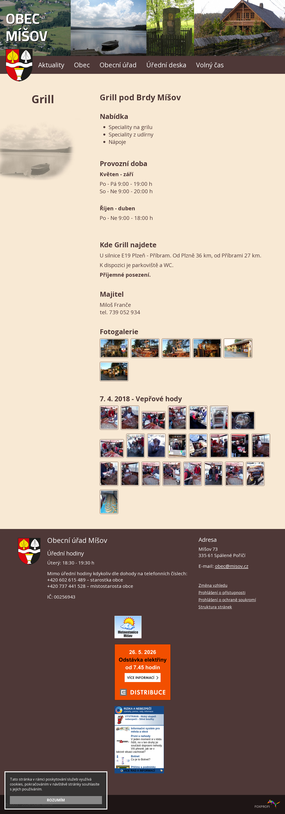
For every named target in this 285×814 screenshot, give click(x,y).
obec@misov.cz (231, 566)
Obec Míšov (27, 43)
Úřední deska (166, 64)
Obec (82, 64)
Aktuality (51, 64)
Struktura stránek (215, 607)
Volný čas (210, 64)
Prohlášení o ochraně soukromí (227, 599)
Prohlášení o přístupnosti (222, 592)
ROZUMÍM (56, 800)
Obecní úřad (118, 64)
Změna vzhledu (213, 585)
